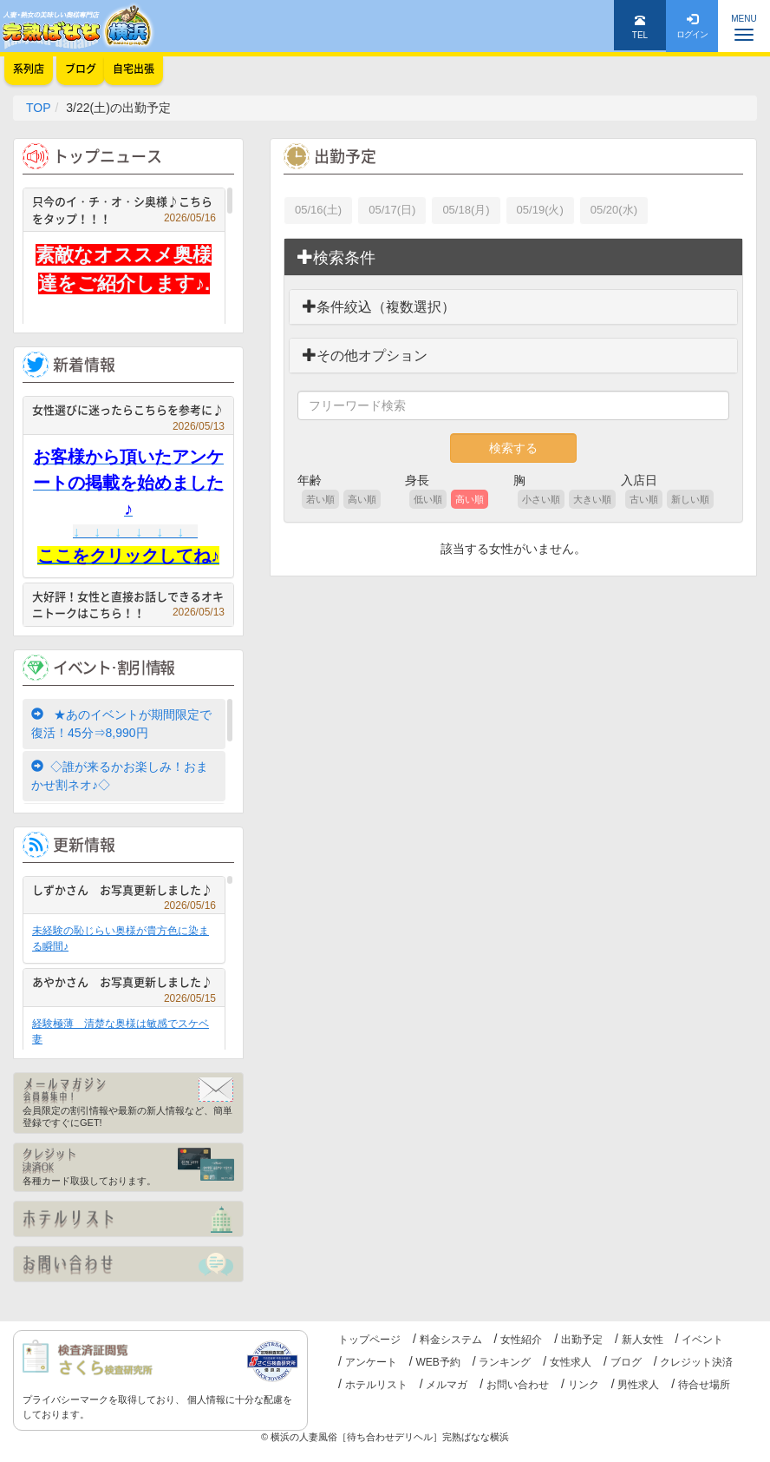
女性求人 (570, 1362)
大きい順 (592, 499)
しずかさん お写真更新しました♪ (124, 892)
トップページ (369, 1340)
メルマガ (446, 1385)
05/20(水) (614, 209)
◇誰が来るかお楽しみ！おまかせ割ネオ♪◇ (119, 776)
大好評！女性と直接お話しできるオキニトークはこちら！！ (128, 605)
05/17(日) (392, 209)
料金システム (451, 1340)
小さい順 (541, 499)
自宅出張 (133, 68)
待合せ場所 (704, 1385)
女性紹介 (521, 1340)
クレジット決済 (696, 1362)
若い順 (320, 499)
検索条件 (336, 257)
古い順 (644, 499)
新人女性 (642, 1340)
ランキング (505, 1362)
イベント (702, 1340)
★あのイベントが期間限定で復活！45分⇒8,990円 (121, 724)
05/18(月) (465, 209)
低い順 (428, 499)
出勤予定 (582, 1340)
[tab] (513, 258)
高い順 (362, 499)
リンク (583, 1385)
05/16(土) (318, 209)
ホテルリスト (376, 1385)
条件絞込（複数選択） (379, 307)
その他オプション (365, 355)
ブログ (626, 1362)
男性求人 (638, 1385)
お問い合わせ (517, 1385)
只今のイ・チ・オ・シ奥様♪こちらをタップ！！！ (124, 210)
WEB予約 (437, 1362)
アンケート (371, 1362)
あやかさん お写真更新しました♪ (124, 984)
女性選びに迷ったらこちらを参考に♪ (128, 412)
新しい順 (690, 499)
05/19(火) (540, 209)
